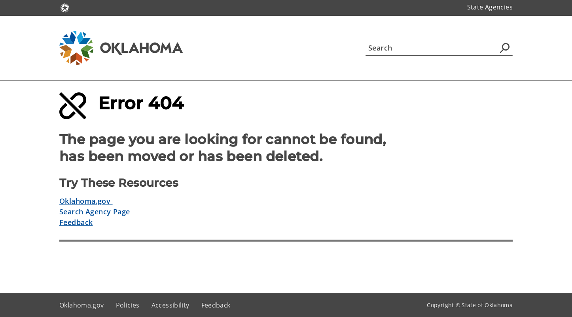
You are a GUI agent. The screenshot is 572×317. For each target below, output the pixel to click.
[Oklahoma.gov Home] (64, 7)
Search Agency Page (94, 211)
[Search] (439, 48)
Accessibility (170, 305)
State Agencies (490, 7)
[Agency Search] (505, 48)
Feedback (76, 222)
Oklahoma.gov (86, 201)
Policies (128, 305)
